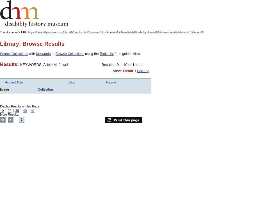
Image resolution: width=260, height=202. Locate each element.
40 (25, 111)
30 (17, 111)
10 (2, 111)
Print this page (123, 120)
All (32, 111)
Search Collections (14, 54)
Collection (45, 89)
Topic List (107, 54)
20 (9, 111)
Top (3, 120)
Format (111, 82)
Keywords (43, 54)
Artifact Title (14, 82)
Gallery (143, 71)
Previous (10, 120)
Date (72, 82)
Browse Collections (70, 54)
